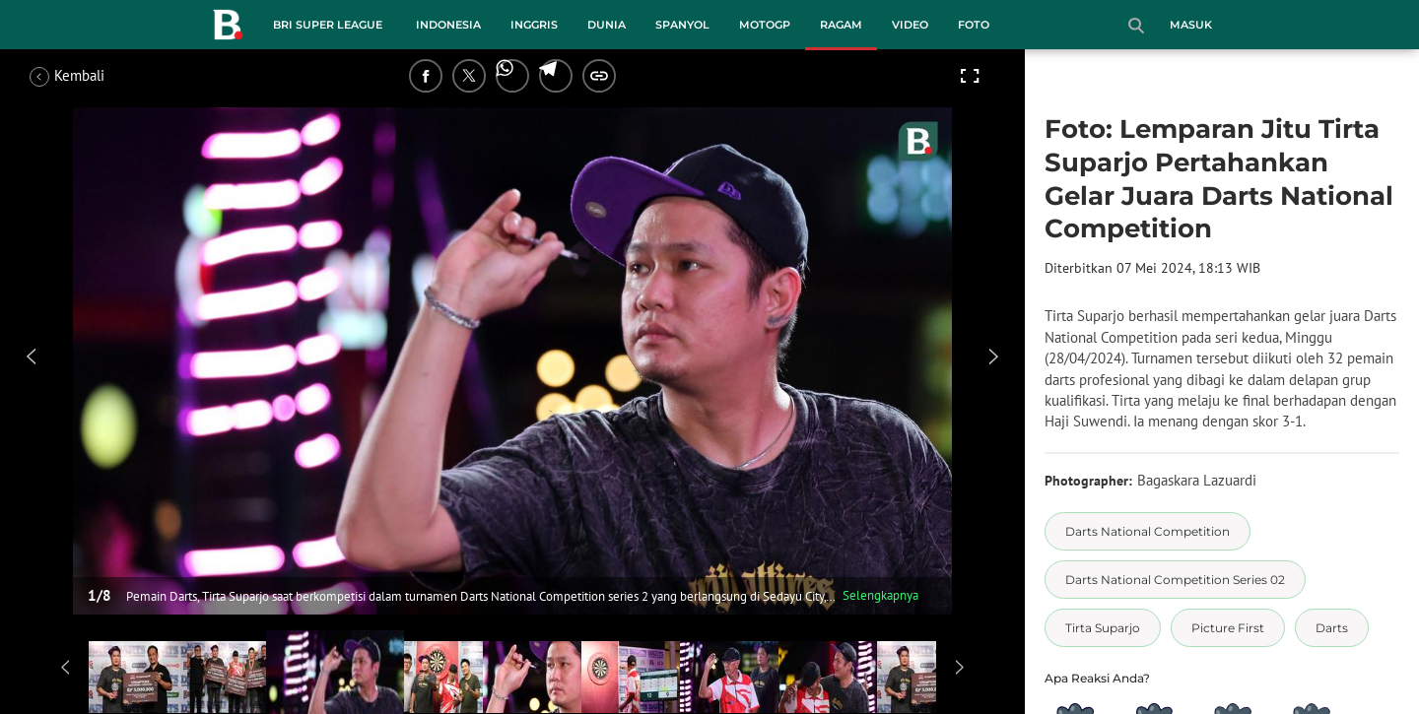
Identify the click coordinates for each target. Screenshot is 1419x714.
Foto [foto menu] (973, 25)
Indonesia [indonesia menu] (448, 25)
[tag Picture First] (1228, 628)
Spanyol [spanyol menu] (682, 25)
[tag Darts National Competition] (1147, 531)
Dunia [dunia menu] (606, 25)
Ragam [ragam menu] (841, 25)
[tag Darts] (1332, 628)
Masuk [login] (1191, 25)
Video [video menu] (910, 25)
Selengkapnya (880, 595)
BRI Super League (327, 25)
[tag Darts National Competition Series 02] (1175, 579)
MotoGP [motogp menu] (764, 25)
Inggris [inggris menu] (534, 25)
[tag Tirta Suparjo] (1103, 628)
